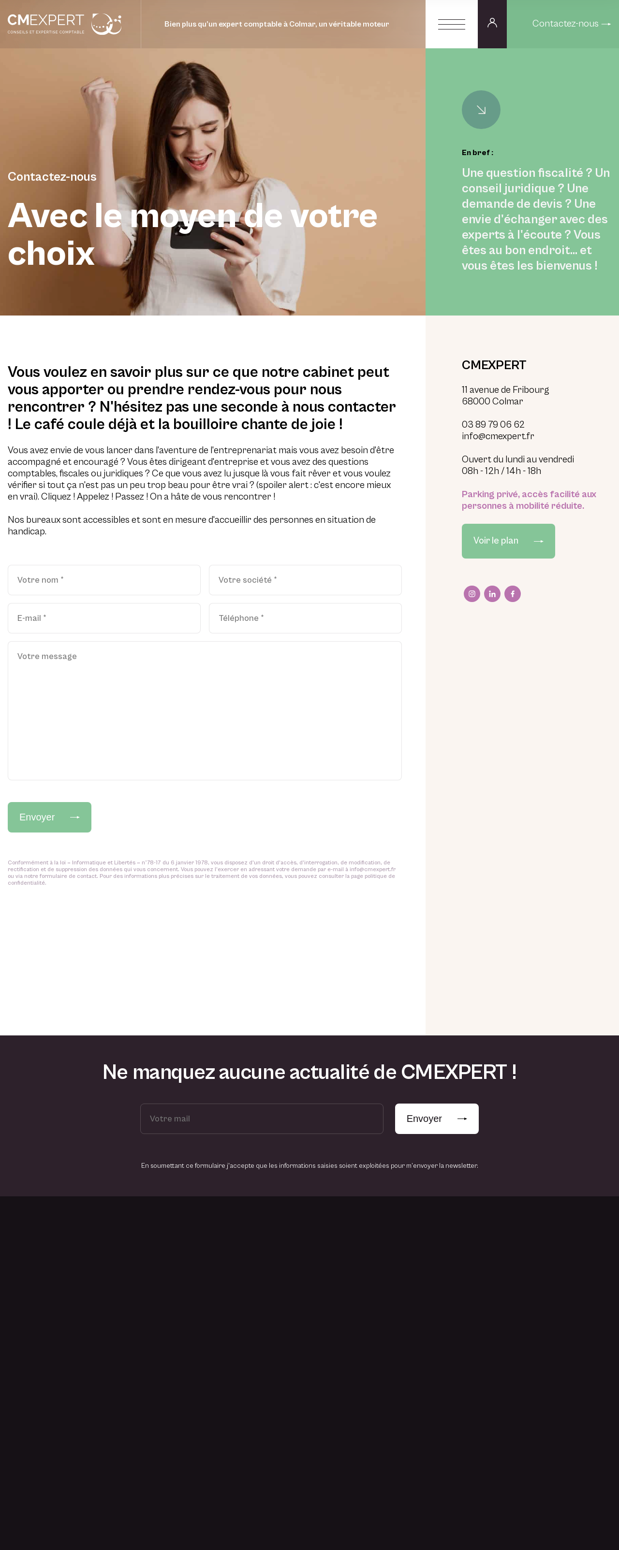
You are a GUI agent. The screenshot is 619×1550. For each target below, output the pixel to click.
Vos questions (554, 1330)
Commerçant (275, 1277)
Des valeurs (366, 1330)
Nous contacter (554, 1460)
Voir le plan (508, 540)
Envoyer (49, 817)
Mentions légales (88, 1513)
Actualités (549, 1260)
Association (272, 1330)
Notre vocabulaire (561, 1277)
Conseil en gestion (468, 1277)
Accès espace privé (564, 1347)
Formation (456, 1376)
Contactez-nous (571, 23)
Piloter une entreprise (196, 1277)
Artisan (266, 1260)
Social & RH (458, 1341)
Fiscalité (453, 1324)
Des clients (365, 1295)
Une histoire (366, 1260)
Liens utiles (550, 1295)
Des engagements (375, 1312)
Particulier (271, 1364)
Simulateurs (552, 1312)
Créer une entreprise (195, 1260)
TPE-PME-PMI (276, 1312)
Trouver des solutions (195, 1324)
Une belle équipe (373, 1277)
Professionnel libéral (286, 1295)
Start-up (268, 1347)
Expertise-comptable (473, 1260)
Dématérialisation (467, 1393)
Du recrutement (372, 1347)
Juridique (455, 1359)
